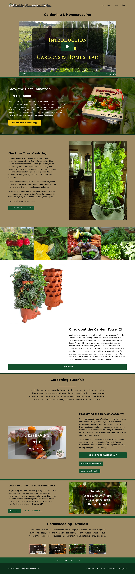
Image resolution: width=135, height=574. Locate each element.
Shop (117, 5)
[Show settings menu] (110, 74)
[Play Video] (21, 74)
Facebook (90, 569)
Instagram (122, 569)
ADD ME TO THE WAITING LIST (103, 455)
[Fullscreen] (114, 74)
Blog (124, 5)
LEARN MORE (67, 367)
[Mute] (106, 74)
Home (102, 5)
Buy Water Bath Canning (90, 471)
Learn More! (14, 511)
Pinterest (101, 569)
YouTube (111, 569)
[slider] (65, 74)
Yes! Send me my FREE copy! (25, 123)
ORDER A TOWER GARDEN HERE (21, 208)
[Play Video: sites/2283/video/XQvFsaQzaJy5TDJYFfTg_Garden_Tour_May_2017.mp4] (67, 46)
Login (109, 5)
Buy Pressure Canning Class (91, 463)
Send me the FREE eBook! (34, 511)
